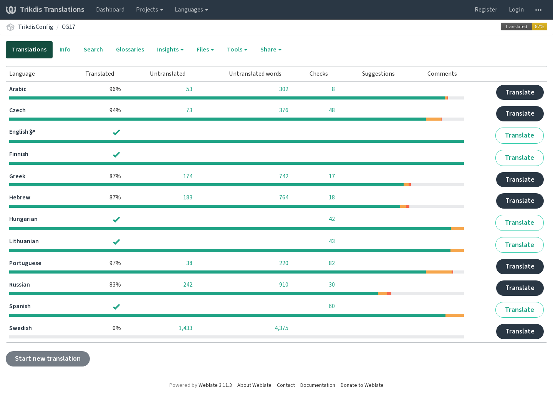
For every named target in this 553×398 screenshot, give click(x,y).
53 (189, 89)
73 (189, 110)
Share (270, 49)
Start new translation (48, 358)
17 (332, 176)
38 (189, 263)
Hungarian (23, 219)
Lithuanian (24, 241)
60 (332, 306)
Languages (191, 9)
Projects (149, 9)
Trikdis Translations (45, 9)
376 (283, 110)
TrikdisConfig (35, 27)
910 (283, 284)
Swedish (20, 328)
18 (332, 197)
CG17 (68, 27)
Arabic (17, 89)
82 (332, 263)
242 (187, 284)
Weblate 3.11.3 (215, 385)
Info (65, 49)
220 (283, 263)
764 (283, 197)
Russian (19, 284)
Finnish (18, 154)
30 (332, 284)
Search (93, 49)
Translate (520, 92)
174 (187, 176)
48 (332, 110)
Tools (237, 49)
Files (205, 49)
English (19, 132)
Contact (286, 385)
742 (283, 176)
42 (332, 219)
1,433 (185, 328)
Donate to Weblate (362, 385)
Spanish (20, 306)
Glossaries (130, 49)
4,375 (281, 328)
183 (187, 197)
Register (486, 9)
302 (283, 89)
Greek (17, 176)
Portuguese (25, 263)
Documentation (317, 385)
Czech (17, 110)
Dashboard (110, 9)
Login (516, 9)
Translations (29, 49)
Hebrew (19, 197)
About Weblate (254, 385)
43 (332, 241)
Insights (170, 49)
